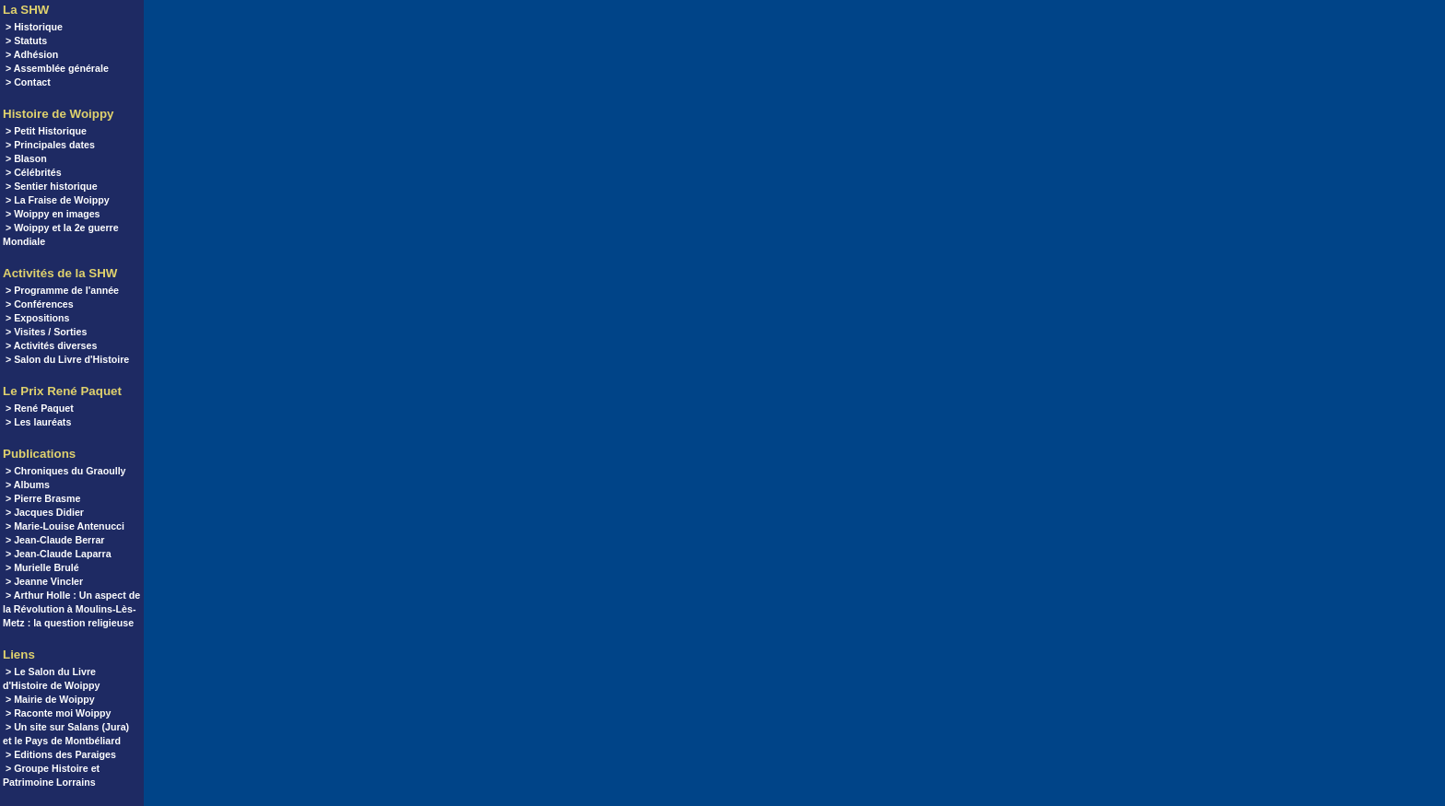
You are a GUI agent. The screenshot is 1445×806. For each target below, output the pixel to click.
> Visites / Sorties (46, 331)
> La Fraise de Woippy (58, 199)
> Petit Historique (46, 130)
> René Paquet (40, 408)
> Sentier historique (52, 186)
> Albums (28, 484)
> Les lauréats (38, 421)
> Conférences (40, 304)
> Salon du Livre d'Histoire (67, 359)
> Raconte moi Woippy (58, 712)
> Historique (34, 26)
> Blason (26, 158)
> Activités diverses (51, 345)
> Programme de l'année (62, 290)
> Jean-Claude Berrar (55, 539)
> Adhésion (32, 54)
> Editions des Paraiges (61, 754)
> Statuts (26, 40)
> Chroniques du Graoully (66, 470)
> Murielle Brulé (42, 567)
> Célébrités (34, 172)
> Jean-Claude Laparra (59, 553)
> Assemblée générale (57, 68)
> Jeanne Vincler (44, 581)
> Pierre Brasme (43, 498)
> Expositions (38, 317)
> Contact (28, 82)
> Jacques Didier (45, 512)
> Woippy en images (53, 213)
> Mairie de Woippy (50, 699)
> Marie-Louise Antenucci (65, 525)
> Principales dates (50, 144)
